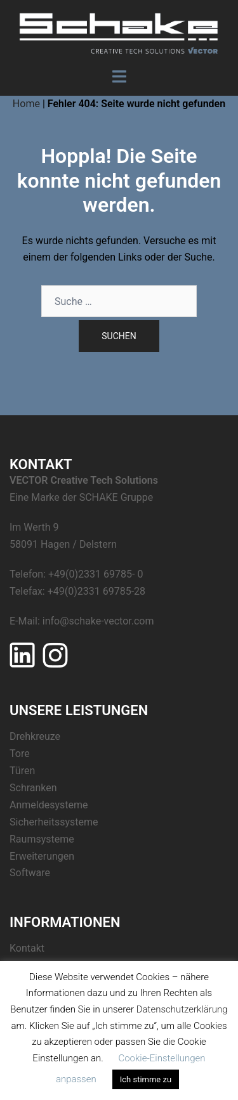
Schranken (33, 788)
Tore (20, 753)
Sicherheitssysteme (54, 822)
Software (30, 873)
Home (26, 104)
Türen (22, 771)
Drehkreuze (35, 736)
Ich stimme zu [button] (145, 1079)
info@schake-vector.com (98, 621)
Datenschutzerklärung (182, 1009)
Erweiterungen (42, 856)
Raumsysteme (42, 839)
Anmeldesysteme (49, 805)
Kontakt (27, 948)
